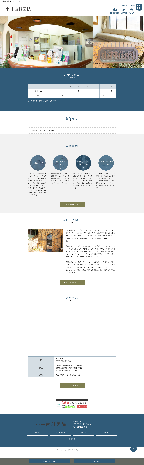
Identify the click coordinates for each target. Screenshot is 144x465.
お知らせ (72, 439)
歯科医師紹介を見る (72, 282)
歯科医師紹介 (60, 432)
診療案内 (83, 432)
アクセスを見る (72, 385)
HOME (37, 432)
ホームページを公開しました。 (50, 130)
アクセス (106, 432)
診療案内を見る (72, 204)
